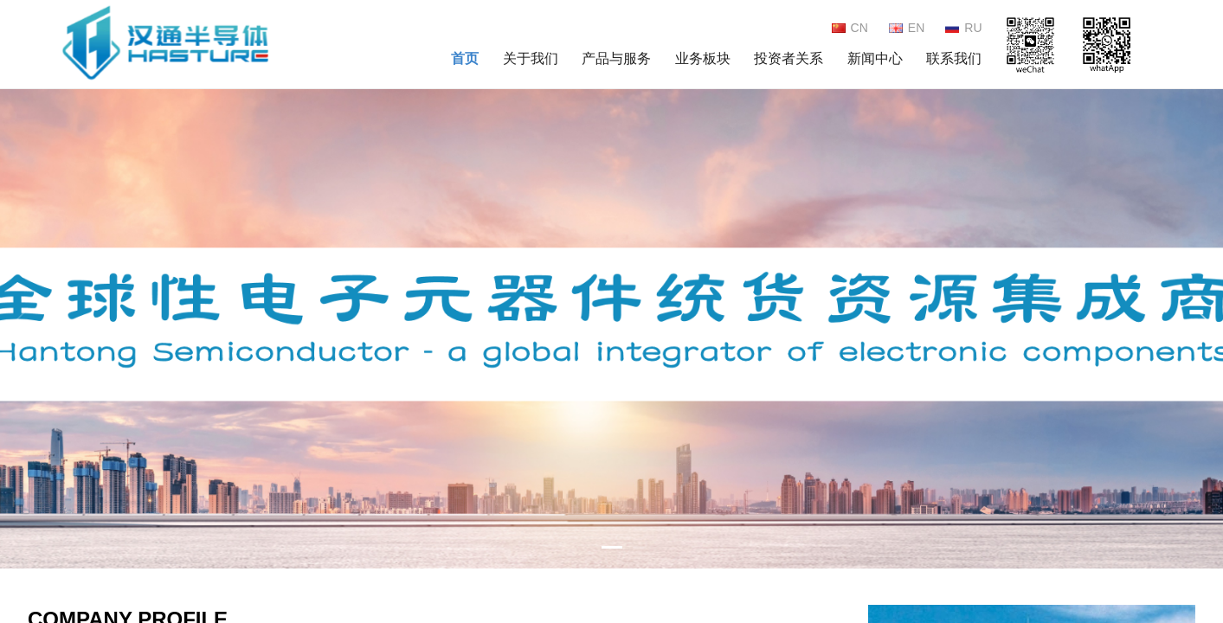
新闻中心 (875, 58)
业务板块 (703, 58)
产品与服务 (616, 58)
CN (850, 28)
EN (906, 28)
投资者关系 (788, 58)
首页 (465, 58)
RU (963, 28)
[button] (1202, 321)
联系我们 (954, 58)
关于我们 (530, 58)
